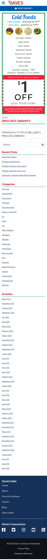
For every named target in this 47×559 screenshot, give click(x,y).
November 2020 (8, 304)
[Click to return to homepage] (15, 3)
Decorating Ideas (8, 207)
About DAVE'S (7, 194)
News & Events (7, 253)
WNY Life (5, 285)
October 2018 (7, 377)
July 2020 (5, 317)
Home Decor (6, 249)
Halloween (6, 244)
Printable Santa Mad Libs (11, 162)
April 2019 (6, 372)
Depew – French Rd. (9, 212)
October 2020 (7, 308)
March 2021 (6, 299)
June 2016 (5, 464)
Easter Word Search (9, 157)
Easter (4, 221)
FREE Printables (8, 230)
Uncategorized (7, 281)
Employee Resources (23, 553)
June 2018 (5, 395)
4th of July (5, 189)
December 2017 (8, 423)
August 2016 (7, 455)
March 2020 (6, 326)
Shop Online (8, 512)
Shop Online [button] (24, 8)
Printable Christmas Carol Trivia (14, 171)
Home (5, 485)
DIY (3, 217)
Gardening (6, 235)
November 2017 (8, 427)
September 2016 (8, 450)
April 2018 (6, 404)
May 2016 (5, 468)
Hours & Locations (11, 496)
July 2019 (5, 358)
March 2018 (6, 409)
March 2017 (6, 432)
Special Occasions (8, 267)
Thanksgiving (7, 276)
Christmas (5, 203)
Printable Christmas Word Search (14, 166)
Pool (3, 258)
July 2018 (5, 391)
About (5, 491)
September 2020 (8, 313)
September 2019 (8, 349)
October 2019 (7, 345)
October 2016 (7, 445)
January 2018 (7, 418)
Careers (5, 501)
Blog (4, 507)
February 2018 (7, 413)
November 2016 (8, 441)
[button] (3, 530)
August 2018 (7, 386)
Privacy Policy (23, 548)
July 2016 (5, 459)
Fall (3, 226)
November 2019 (8, 340)
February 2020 (7, 331)
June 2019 (5, 363)
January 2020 (7, 336)
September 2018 (8, 381)
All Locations (7, 198)
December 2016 (8, 436)
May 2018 (5, 400)
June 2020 (5, 322)
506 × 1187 (33, 132)
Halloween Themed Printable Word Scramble (19, 175)
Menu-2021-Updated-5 (13, 135)
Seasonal (5, 262)
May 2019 (5, 368)
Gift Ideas (5, 239)
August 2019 (7, 354)
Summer (5, 272)
